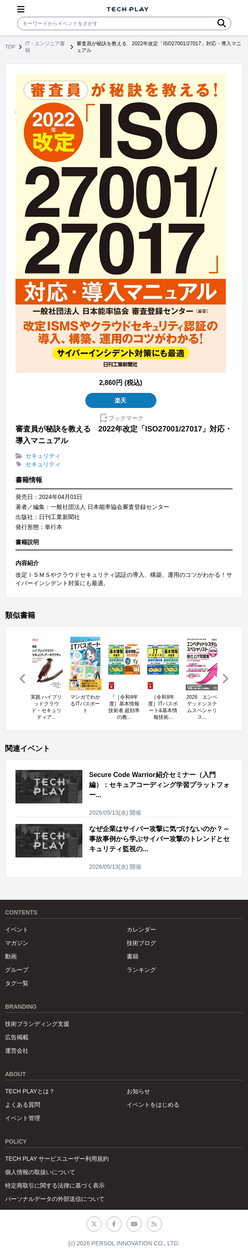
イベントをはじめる (153, 1104)
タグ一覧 (16, 983)
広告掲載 (16, 1037)
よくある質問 (22, 1104)
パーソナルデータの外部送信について (55, 1199)
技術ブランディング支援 (37, 1023)
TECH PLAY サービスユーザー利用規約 (57, 1158)
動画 (11, 956)
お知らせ (138, 1091)
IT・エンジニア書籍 (45, 47)
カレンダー (141, 929)
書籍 (132, 956)
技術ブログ (141, 943)
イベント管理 (22, 1118)
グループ (16, 969)
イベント (16, 929)
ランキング (141, 969)
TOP (10, 47)
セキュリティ (43, 455)
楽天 (121, 400)
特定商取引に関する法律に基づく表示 (55, 1185)
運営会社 (16, 1050)
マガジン (16, 943)
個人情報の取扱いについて (40, 1172)
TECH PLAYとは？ (30, 1091)
